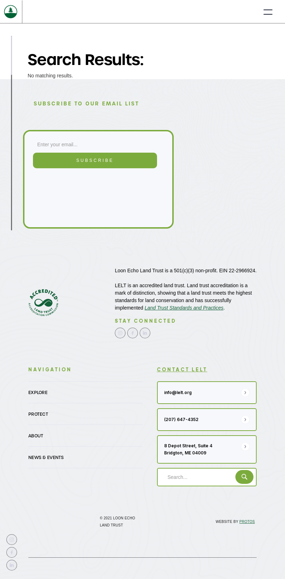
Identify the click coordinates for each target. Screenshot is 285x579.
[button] (268, 11)
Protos (247, 522)
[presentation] (62, 197)
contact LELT (182, 369)
